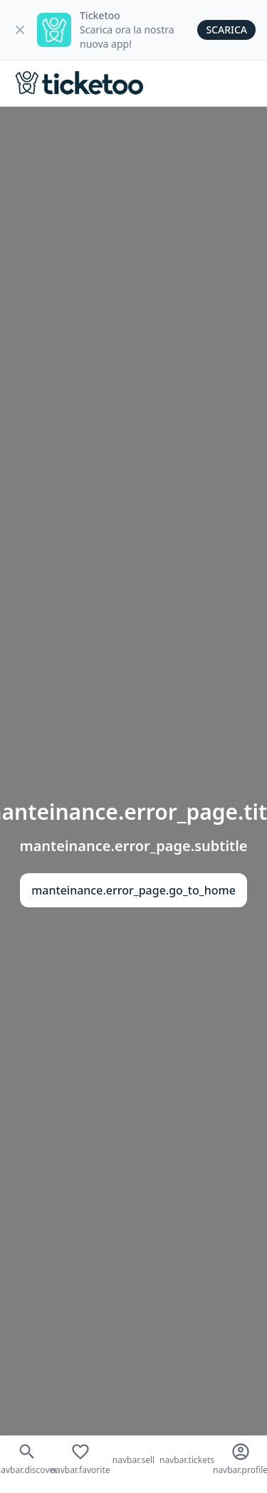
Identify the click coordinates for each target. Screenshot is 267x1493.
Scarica (226, 29)
